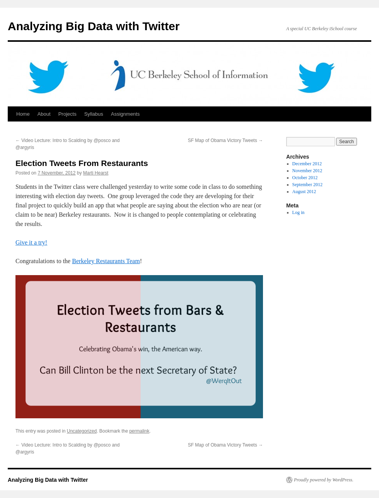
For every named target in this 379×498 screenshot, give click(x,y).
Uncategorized (82, 431)
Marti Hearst (95, 173)
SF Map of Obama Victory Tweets (225, 140)
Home (23, 114)
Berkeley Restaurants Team (106, 261)
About (44, 114)
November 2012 (307, 170)
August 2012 (304, 191)
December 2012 (307, 163)
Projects (67, 114)
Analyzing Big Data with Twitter (93, 26)
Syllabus (93, 114)
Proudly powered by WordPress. (323, 480)
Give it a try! (31, 242)
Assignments (125, 114)
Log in (298, 212)
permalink (139, 431)
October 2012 (305, 177)
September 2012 (307, 184)
